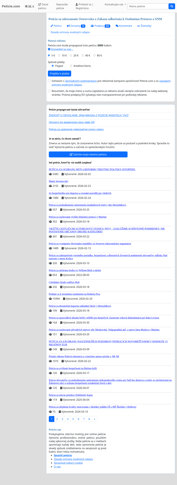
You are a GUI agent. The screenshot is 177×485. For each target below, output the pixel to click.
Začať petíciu (43, 6)
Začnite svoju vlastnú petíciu (88, 154)
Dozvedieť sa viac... (60, 49)
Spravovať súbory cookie (68, 463)
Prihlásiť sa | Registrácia (84, 6)
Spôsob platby (56, 62)
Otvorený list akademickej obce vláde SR (72, 122)
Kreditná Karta (82, 66)
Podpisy (100, 26)
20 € (76, 55)
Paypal (59, 66)
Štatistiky (144, 25)
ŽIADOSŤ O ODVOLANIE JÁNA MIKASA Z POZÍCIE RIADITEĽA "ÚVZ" (89, 115)
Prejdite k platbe (59, 73)
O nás (57, 466)
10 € (64, 55)
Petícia (56, 25)
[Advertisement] (22, 60)
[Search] (148, 6)
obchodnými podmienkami (81, 81)
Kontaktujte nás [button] (114, 4)
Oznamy (76, 26)
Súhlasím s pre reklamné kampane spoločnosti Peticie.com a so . (111, 82)
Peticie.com (11, 6)
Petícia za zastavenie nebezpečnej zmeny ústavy (76, 129)
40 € (87, 55)
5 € (53, 55)
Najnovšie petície (62, 6)
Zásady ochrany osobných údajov (70, 32)
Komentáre (124, 25)
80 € (99, 55)
